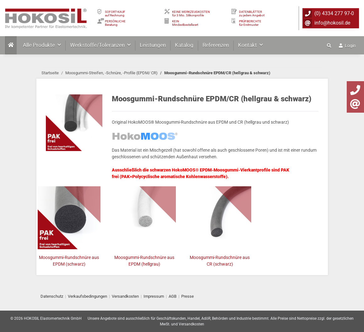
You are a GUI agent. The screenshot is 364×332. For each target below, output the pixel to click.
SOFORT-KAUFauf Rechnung (115, 13)
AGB (173, 296)
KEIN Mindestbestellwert (185, 23)
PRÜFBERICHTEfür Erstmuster (250, 23)
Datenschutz (52, 296)
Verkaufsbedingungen (87, 296)
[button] (330, 45)
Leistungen (153, 45)
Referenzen (216, 45)
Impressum (154, 296)
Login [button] (347, 45)
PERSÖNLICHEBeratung (115, 23)
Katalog (184, 45)
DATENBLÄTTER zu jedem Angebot (251, 13)
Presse (187, 296)
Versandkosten (125, 296)
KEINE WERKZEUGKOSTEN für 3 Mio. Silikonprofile (191, 13)
